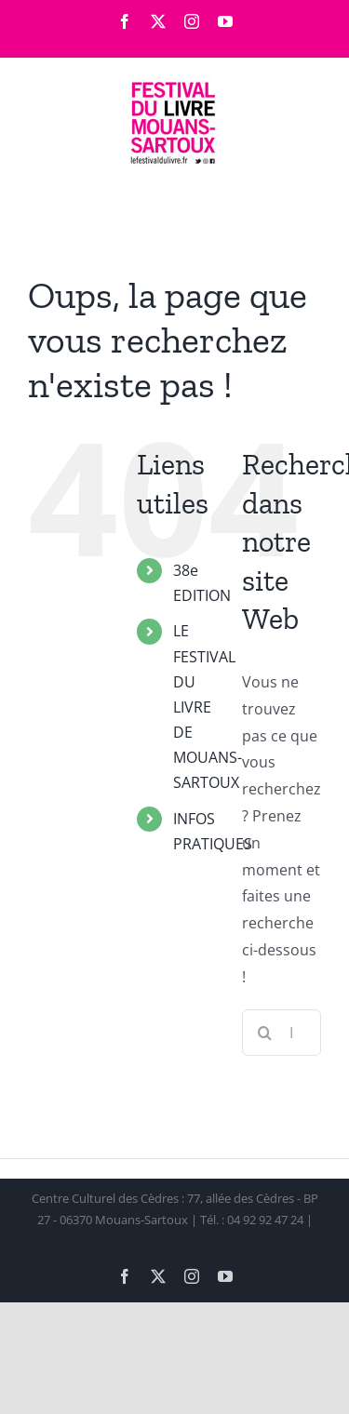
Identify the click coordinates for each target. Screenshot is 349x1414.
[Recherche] (265, 1032)
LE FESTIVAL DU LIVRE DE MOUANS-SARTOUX (207, 706)
